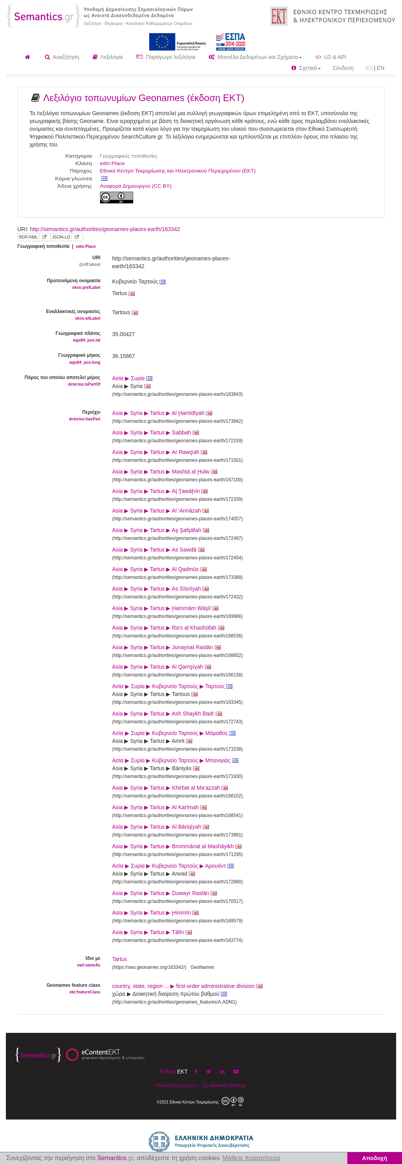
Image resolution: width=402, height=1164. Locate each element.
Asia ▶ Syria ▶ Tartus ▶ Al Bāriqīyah (160, 827)
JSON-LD (61, 237)
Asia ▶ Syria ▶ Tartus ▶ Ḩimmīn (155, 912)
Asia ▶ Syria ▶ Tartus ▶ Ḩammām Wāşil (165, 608)
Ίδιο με (59, 962)
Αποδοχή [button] (374, 1158)
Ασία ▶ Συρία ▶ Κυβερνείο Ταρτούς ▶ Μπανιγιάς (175, 760)
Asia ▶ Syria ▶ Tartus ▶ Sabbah (155, 432)
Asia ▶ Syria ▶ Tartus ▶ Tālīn (152, 932)
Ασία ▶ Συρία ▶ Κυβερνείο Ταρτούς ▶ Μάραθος (174, 733)
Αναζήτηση (62, 57)
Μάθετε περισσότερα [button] (252, 1158)
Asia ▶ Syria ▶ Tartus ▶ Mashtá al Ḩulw (164, 471)
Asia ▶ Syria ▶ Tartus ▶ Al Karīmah (159, 807)
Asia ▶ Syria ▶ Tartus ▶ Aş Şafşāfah (160, 530)
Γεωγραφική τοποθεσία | (57, 246)
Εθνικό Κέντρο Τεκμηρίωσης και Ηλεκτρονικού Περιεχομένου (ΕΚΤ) (178, 171)
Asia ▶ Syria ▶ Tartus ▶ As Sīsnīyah (160, 589)
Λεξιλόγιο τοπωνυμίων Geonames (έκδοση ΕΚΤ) (144, 98)
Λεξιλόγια (108, 57)
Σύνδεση (343, 68)
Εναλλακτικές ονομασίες (59, 315)
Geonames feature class (59, 988)
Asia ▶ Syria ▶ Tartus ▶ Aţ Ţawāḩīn (159, 491)
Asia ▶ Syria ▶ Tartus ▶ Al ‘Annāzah (160, 510)
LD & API (331, 57)
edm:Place (112, 163)
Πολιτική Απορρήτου (176, 1085)
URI (59, 261)
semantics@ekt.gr (223, 1085)
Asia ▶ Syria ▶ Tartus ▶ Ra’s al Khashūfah (168, 628)
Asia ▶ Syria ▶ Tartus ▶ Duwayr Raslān (164, 893)
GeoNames (202, 967)
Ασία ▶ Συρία (132, 378)
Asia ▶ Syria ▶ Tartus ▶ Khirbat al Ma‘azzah (170, 788)
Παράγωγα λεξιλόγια (165, 57)
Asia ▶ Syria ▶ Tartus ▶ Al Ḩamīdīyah (162, 413)
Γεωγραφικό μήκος (59, 358)
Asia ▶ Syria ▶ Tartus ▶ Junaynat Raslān (166, 647)
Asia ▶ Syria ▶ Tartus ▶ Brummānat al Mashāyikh (176, 846)
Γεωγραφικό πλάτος (59, 337)
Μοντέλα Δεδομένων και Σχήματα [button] (255, 57)
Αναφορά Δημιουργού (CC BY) (136, 186)
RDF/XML (28, 237)
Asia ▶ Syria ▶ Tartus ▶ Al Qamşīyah (161, 667)
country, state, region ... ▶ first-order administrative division (187, 986)
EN (380, 68)
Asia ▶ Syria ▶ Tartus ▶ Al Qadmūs (159, 569)
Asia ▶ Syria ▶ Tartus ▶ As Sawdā (158, 549)
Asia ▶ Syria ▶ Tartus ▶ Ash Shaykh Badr (167, 713)
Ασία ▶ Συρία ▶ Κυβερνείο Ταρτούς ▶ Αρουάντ (173, 866)
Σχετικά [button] (306, 68)
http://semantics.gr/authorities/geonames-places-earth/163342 (105, 229)
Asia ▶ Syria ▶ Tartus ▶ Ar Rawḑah (159, 452)
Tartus (119, 959)
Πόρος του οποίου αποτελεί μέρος (59, 381)
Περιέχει (59, 415)
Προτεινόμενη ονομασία (59, 284)
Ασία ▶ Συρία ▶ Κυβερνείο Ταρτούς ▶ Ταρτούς (172, 686)
